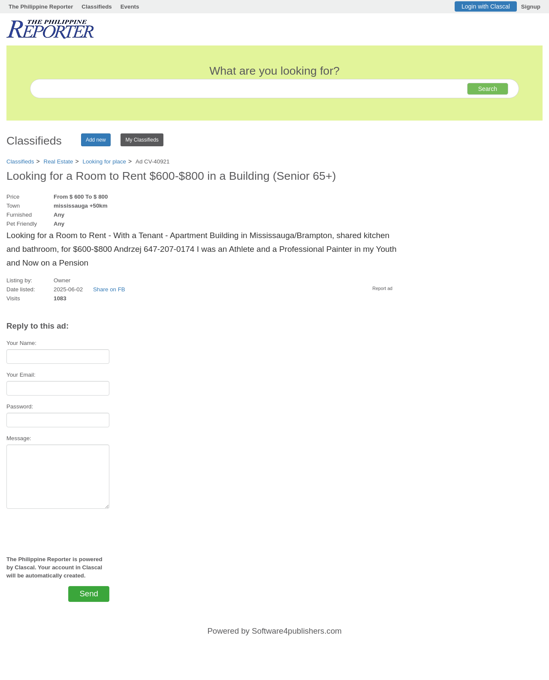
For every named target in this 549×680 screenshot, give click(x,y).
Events (130, 6)
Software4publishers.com (296, 630)
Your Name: (21, 343)
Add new (96, 140)
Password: (19, 406)
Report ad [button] (382, 288)
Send (88, 593)
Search (487, 88)
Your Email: (21, 375)
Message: (18, 438)
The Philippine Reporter (41, 6)
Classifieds (96, 6)
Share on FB (109, 289)
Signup (530, 6)
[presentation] (57, 528)
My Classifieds (141, 140)
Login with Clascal (486, 6)
